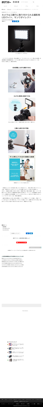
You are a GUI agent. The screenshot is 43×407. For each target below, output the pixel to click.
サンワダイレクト (6, 228)
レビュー (5, 6)
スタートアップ (28, 399)
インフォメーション (38, 399)
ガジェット (27, 6)
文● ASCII (3, 21)
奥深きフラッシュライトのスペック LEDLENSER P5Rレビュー (12, 258)
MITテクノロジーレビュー (24, 401)
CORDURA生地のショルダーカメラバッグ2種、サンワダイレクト (12, 266)
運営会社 (17, 403)
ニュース (16, 6)
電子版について (39, 403)
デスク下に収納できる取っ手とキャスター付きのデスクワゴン (12, 263)
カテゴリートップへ (35, 247)
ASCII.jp (16, 401)
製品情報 (4, 226)
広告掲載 (28, 403)
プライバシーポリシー (11, 403)
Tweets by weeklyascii (25, 310)
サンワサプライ (6, 230)
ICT (33, 399)
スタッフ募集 (33, 403)
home (3, 9)
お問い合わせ (23, 403)
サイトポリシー (3, 403)
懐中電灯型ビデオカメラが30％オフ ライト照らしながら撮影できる (13, 261)
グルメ (23, 399)
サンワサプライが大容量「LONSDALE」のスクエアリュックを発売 (13, 264)
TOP (2, 399)
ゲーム (38, 6)
